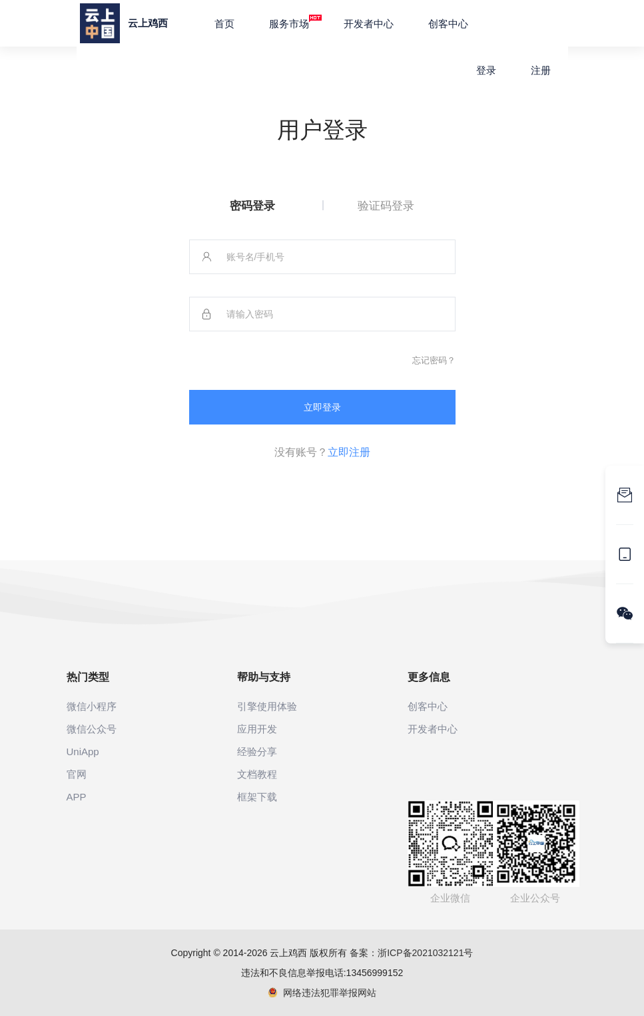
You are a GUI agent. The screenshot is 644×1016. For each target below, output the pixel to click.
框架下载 (257, 796)
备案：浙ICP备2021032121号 (411, 952)
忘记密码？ (434, 360)
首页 (224, 23)
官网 (77, 774)
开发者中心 (369, 23)
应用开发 (257, 729)
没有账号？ (322, 452)
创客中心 (448, 23)
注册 (541, 70)
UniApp (83, 751)
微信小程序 (92, 706)
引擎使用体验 (267, 706)
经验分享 (257, 751)
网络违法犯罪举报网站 (322, 992)
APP (77, 796)
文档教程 (257, 774)
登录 (486, 70)
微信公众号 (92, 729)
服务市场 (295, 22)
